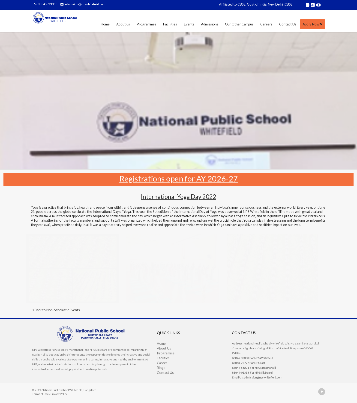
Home (105, 24)
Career (162, 363)
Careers (266, 24)
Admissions (209, 24)
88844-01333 (240, 372)
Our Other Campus (239, 24)
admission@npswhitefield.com (82, 4)
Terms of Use (40, 394)
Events (189, 24)
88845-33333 (45, 4)
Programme (165, 353)
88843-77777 (240, 363)
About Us (164, 348)
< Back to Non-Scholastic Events (56, 310)
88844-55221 (240, 367)
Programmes (146, 24)
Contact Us (287, 24)
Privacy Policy (59, 394)
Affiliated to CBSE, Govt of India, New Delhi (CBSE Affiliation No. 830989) (276, 4)
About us (123, 24)
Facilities (170, 24)
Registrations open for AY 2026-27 (178, 178)
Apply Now (313, 24)
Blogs (161, 368)
